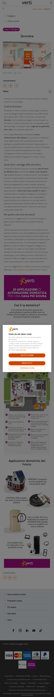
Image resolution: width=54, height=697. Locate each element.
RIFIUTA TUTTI (27, 363)
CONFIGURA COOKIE (27, 368)
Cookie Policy (22, 350)
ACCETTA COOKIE (27, 355)
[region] (27, 348)
